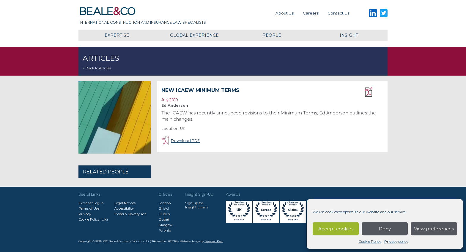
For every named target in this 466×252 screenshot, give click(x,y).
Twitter (384, 13)
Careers (311, 13)
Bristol (164, 208)
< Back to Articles (97, 68)
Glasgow (165, 225)
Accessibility (124, 208)
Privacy (85, 214)
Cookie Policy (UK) (93, 219)
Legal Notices (125, 203)
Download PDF (374, 92)
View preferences (434, 229)
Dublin (164, 214)
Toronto (165, 230)
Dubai (164, 219)
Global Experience (194, 35)
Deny (385, 229)
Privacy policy (396, 241)
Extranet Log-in (91, 203)
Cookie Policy (369, 241)
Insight (349, 35)
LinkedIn (373, 13)
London (165, 203)
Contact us (339, 13)
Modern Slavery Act (130, 214)
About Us (284, 13)
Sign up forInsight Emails (196, 205)
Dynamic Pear (213, 241)
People (271, 35)
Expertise (117, 35)
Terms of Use (89, 208)
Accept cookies (335, 229)
